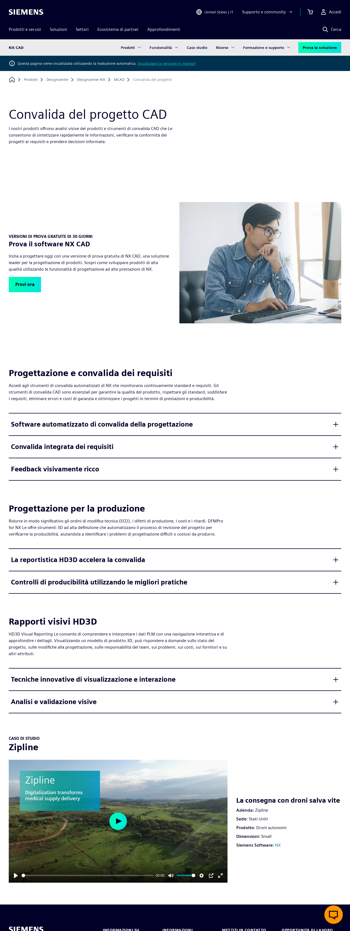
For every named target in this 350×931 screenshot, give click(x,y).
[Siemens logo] (26, 12)
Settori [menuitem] (82, 29)
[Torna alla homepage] (12, 79)
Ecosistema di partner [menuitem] (118, 29)
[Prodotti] (31, 80)
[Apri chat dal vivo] (333, 914)
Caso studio (197, 47)
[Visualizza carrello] (310, 12)
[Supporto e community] (268, 12)
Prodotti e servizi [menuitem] (25, 29)
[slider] (88, 875)
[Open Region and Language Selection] (214, 12)
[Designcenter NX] (91, 80)
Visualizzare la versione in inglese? (167, 63)
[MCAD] (119, 80)
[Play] (15, 875)
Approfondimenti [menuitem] (163, 29)
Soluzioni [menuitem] (58, 29)
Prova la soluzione (320, 47)
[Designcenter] (57, 80)
